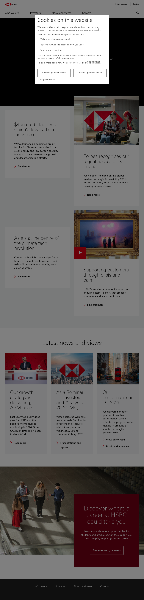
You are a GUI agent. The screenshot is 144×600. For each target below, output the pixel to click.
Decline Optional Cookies (90, 72)
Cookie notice (93, 62)
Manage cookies (45, 79)
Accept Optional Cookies (54, 72)
